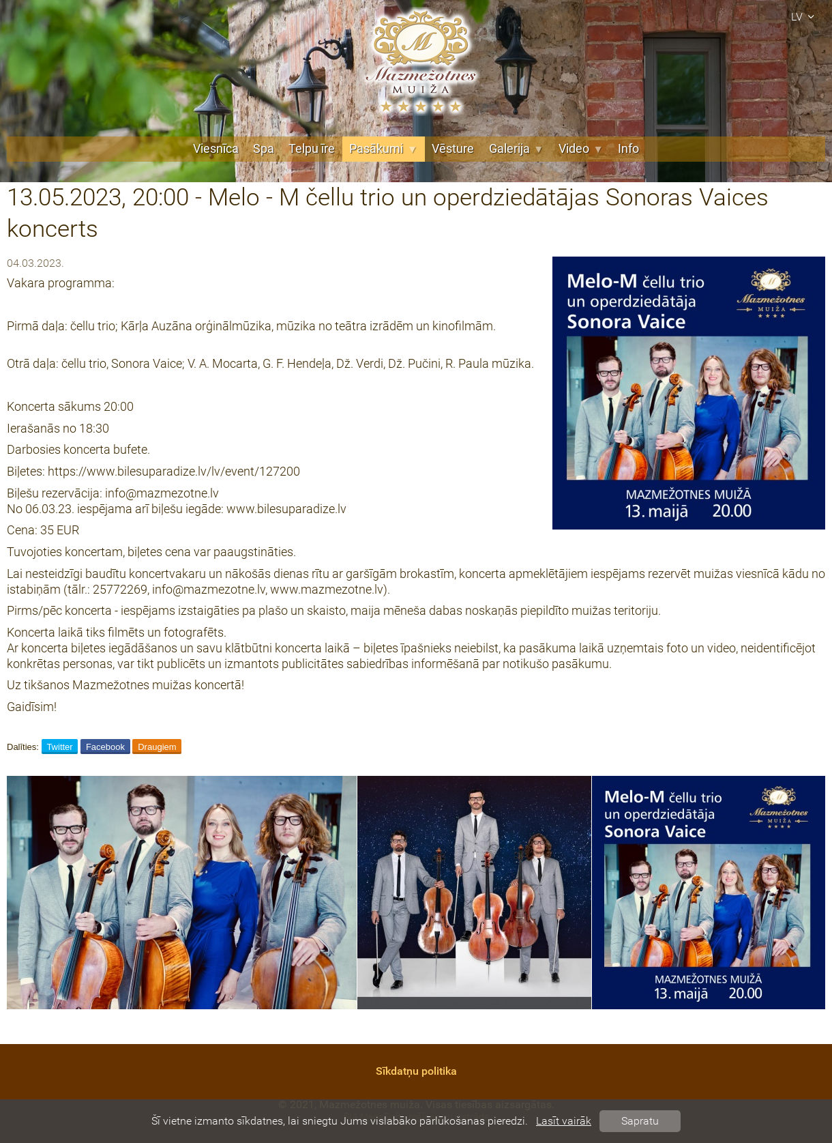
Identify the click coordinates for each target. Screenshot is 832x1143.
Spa (263, 149)
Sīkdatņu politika (416, 1071)
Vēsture (453, 149)
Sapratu (640, 1120)
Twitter (59, 747)
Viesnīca (216, 149)
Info (628, 149)
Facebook (105, 747)
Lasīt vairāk (563, 1120)
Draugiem (157, 747)
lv (804, 16)
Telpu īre (311, 149)
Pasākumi (383, 149)
